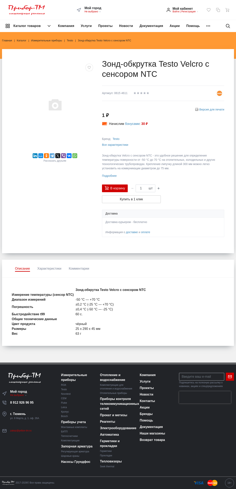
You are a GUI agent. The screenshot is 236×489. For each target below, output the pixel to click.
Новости (126, 26)
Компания (66, 26)
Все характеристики (115, 144)
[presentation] (205, 397)
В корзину (115, 188)
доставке (132, 232)
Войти (176, 11)
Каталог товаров (28, 26)
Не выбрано (93, 11)
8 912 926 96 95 (22, 402)
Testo (116, 138)
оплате (145, 232)
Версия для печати (211, 109)
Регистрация (188, 11)
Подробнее (109, 175)
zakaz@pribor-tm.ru (21, 430)
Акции (175, 26)
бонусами (132, 123)
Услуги (86, 26)
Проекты (105, 26)
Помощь (193, 26)
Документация (151, 26)
